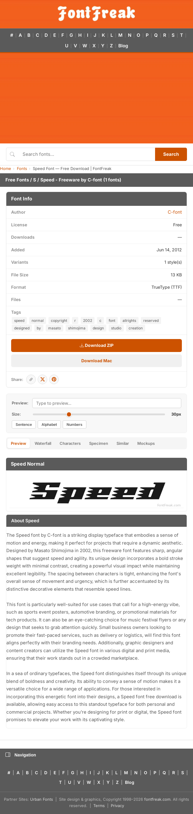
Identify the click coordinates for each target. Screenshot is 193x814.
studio (116, 328)
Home (5, 168)
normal (38, 320)
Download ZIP (97, 345)
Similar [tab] (123, 443)
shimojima (77, 328)
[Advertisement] (96, 98)
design (98, 328)
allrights (129, 320)
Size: (16, 414)
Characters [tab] (70, 443)
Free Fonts (17, 180)
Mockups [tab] (146, 443)
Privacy (117, 805)
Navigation (20, 755)
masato (54, 328)
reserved (151, 320)
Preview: (20, 403)
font (112, 320)
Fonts (22, 168)
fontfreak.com (157, 799)
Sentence (24, 424)
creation (136, 328)
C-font (95, 180)
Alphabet (49, 424)
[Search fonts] (86, 154)
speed (19, 320)
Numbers (74, 424)
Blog (123, 46)
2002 (87, 320)
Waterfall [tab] (43, 443)
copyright (59, 320)
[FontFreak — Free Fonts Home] (96, 13)
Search (171, 154)
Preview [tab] (18, 443)
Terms (99, 805)
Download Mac (96, 360)
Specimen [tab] (98, 443)
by (39, 328)
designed (22, 328)
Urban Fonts (41, 799)
